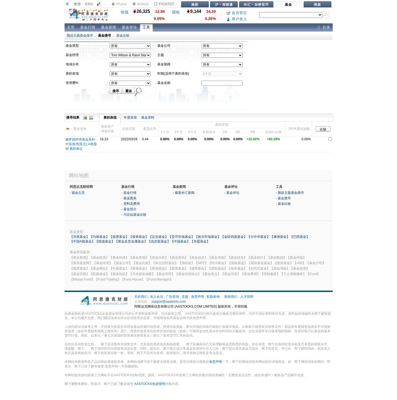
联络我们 (230, 297)
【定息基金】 (158, 237)
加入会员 (156, 297)
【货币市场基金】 (181, 237)
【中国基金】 (180, 241)
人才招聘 (246, 297)
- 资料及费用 (130, 204)
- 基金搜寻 (283, 198)
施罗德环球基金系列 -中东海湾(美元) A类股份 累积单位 (81, 144)
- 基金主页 (77, 193)
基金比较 (122, 35)
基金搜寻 (104, 35)
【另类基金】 (79, 237)
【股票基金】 (119, 237)
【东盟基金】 (200, 241)
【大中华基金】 (258, 237)
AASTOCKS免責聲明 (149, 384)
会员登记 (237, 13)
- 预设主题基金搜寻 (290, 193)
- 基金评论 (231, 193)
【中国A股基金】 (82, 241)
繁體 (77, 4)
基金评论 (129, 27)
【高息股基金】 (158, 241)
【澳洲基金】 (280, 237)
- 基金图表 (128, 198)
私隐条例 (213, 297)
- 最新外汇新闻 (183, 193)
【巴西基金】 (299, 237)
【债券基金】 (139, 237)
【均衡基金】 (99, 237)
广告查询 (172, 297)
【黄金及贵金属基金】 (131, 241)
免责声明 (197, 297)
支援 (185, 297)
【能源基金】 (105, 241)
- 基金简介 (128, 209)
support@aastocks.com (169, 301)
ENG (89, 4)
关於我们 (140, 297)
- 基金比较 (283, 204)
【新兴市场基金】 (208, 237)
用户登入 (237, 19)
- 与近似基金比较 (133, 215)
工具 (146, 27)
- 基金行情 (128, 193)
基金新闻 (108, 27)
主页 (71, 27)
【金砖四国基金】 (234, 237)
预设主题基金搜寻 (80, 35)
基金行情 (87, 27)
